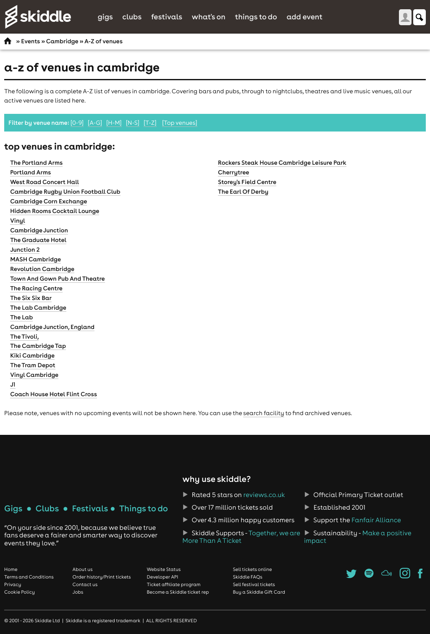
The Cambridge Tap (38, 346)
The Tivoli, (24, 336)
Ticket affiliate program (173, 584)
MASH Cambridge (35, 259)
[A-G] (95, 122)
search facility (263, 413)
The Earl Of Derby (243, 191)
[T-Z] (150, 122)
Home (11, 569)
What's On (208, 16)
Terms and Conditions (29, 577)
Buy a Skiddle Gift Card (259, 592)
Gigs (105, 16)
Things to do (256, 16)
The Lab (21, 317)
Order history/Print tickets (102, 577)
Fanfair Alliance (376, 520)
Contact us (85, 584)
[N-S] (132, 122)
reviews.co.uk (264, 495)
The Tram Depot (32, 365)
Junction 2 (24, 249)
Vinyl (17, 220)
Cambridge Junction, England (52, 327)
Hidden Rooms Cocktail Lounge (54, 211)
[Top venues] (179, 122)
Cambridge (62, 41)
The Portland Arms (36, 162)
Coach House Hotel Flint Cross (53, 394)
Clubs (132, 16)
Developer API (162, 577)
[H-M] (114, 122)
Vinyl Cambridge (34, 375)
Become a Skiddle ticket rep (178, 592)
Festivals (166, 16)
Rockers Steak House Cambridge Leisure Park (282, 162)
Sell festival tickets (254, 584)
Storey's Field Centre (247, 182)
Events (30, 41)
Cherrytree (233, 172)
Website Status (164, 569)
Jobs (78, 592)
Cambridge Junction (39, 230)
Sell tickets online (252, 569)
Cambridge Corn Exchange (48, 201)
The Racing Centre (36, 288)
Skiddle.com (37, 16)
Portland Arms (30, 172)
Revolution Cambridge (42, 269)
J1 (12, 384)
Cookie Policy (19, 592)
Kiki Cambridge (32, 355)
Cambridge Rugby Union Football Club (65, 191)
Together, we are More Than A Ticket (241, 537)
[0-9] (77, 122)
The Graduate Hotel (38, 240)
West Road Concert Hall (44, 182)
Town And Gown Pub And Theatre (57, 278)
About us (83, 569)
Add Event (304, 16)
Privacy (12, 584)
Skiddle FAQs (247, 577)
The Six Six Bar (31, 298)
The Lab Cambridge (38, 307)
